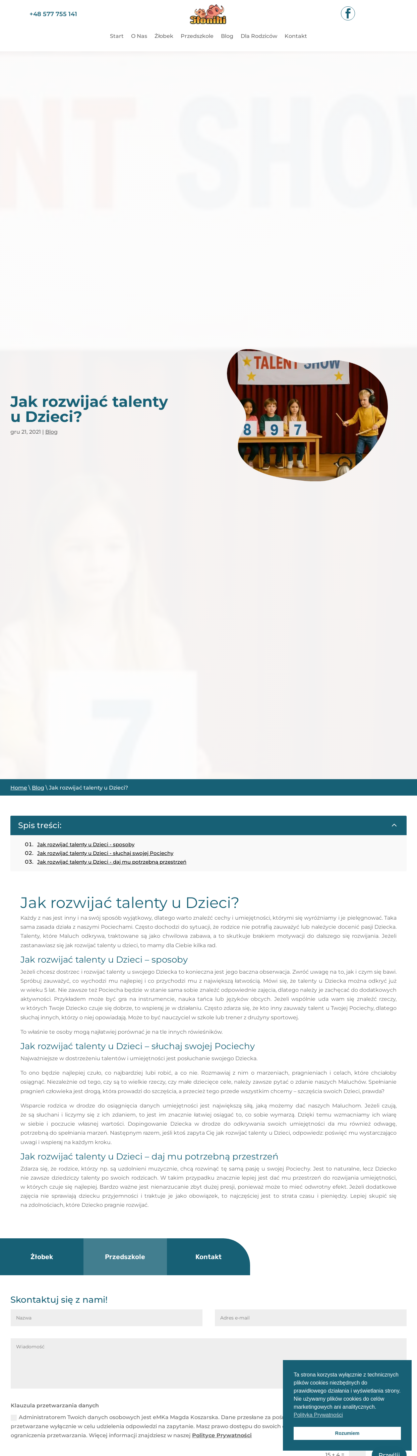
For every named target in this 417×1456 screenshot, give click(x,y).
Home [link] (18, 788)
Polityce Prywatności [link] (222, 1435)
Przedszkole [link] (197, 36)
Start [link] (117, 36)
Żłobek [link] (164, 36)
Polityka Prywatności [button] (318, 1415)
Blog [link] (227, 36)
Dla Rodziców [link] (259, 36)
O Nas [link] (139, 36)
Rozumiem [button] (347, 1433)
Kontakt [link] (296, 36)
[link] (208, 27)
